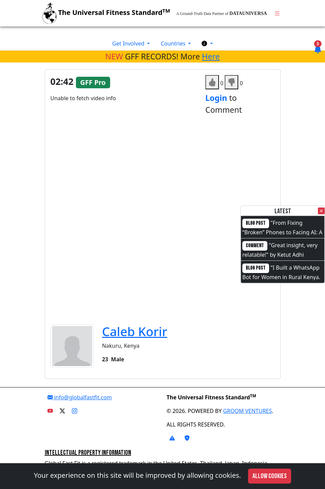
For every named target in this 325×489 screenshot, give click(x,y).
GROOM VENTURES (247, 411)
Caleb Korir (134, 331)
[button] (207, 43)
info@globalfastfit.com (79, 397)
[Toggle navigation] (277, 13)
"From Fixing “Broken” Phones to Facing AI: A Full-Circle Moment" (282, 231)
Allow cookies (269, 476)
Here (211, 56)
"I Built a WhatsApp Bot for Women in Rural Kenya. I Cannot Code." (281, 276)
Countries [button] (174, 43)
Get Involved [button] (129, 43)
